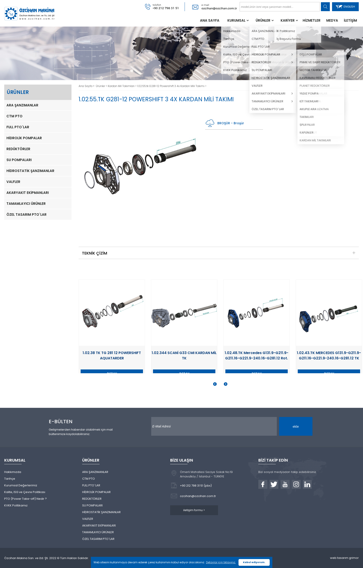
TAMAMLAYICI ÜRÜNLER (26, 203)
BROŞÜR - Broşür (224, 123)
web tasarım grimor (344, 558)
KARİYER (288, 20)
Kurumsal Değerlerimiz (20, 485)
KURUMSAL (236, 20)
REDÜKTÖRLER (18, 149)
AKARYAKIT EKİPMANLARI (27, 192)
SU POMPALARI (19, 160)
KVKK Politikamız (16, 505)
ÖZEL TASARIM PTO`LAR (26, 214)
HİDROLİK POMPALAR (24, 138)
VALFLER (13, 181)
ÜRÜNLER (263, 20)
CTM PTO (14, 116)
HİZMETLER (311, 20)
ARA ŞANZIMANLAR (22, 105)
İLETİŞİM (350, 20)
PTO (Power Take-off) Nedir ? (25, 499)
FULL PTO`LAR (17, 127)
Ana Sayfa (86, 86)
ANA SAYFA (209, 20)
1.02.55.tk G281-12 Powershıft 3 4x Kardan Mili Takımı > (171, 86)
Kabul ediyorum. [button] (254, 562)
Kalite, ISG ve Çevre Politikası (24, 492)
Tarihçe (9, 479)
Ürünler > (102, 86)
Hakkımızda (12, 472)
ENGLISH (345, 6)
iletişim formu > (194, 510)
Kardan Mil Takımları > (122, 86)
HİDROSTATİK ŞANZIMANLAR (30, 170)
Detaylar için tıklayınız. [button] (221, 562)
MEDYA (332, 20)
